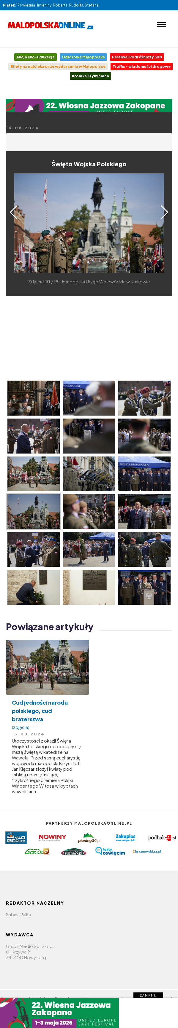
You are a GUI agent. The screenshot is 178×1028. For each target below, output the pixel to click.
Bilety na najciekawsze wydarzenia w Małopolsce (57, 66)
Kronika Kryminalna (90, 76)
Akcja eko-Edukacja (35, 57)
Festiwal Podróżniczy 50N (137, 57)
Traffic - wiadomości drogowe (142, 66)
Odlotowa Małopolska (83, 57)
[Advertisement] (89, 337)
